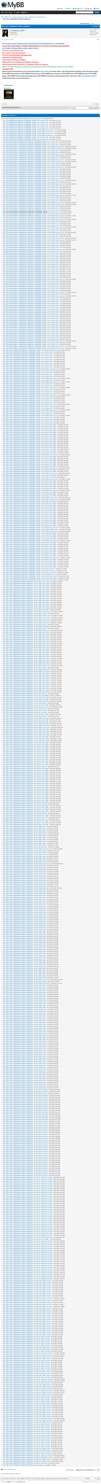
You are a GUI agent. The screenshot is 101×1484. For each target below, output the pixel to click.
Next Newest (15, 107)
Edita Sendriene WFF (41, 852)
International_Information (42, 1089)
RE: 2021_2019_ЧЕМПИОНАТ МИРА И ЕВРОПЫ (18, 581)
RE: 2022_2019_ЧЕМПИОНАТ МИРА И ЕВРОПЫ (18, 660)
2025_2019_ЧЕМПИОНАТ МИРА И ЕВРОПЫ (15, 118)
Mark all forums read (52, 1478)
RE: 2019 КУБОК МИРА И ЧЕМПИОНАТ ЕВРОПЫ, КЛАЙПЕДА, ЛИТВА (25, 141)
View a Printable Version (9, 1469)
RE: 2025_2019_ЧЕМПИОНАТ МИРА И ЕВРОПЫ (18, 1282)
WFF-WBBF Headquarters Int (46, 135)
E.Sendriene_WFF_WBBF (49, 424)
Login (17, 12)
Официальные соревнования (37, 17)
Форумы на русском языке (20, 17)
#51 (98, 39)
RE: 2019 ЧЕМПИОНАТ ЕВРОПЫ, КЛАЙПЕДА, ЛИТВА (19, 120)
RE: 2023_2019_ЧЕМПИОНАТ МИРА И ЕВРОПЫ (18, 852)
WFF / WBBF (20, 1478)
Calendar (89, 8)
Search (68, 8)
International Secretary (48, 568)
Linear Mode (95, 26)
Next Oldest (6, 107)
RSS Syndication (63, 1478)
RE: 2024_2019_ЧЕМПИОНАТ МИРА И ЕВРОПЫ (18, 1073)
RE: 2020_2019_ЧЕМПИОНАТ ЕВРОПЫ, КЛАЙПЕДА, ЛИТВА (22, 350)
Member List (79, 8)
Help (97, 8)
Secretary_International (41, 1463)
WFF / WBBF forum (6, 17)
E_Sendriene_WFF (17, 31)
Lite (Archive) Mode (39, 1478)
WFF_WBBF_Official (41, 826)
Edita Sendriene (39, 1465)
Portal (61, 8)
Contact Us (13, 1478)
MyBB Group (21, 1481)
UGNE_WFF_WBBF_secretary (43, 1280)
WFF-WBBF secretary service (46, 130)
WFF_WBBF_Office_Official (50, 576)
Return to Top (29, 1478)
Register (23, 12)
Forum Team (5, 1478)
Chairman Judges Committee (43, 1336)
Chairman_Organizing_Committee (44, 1177)
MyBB (9, 1481)
